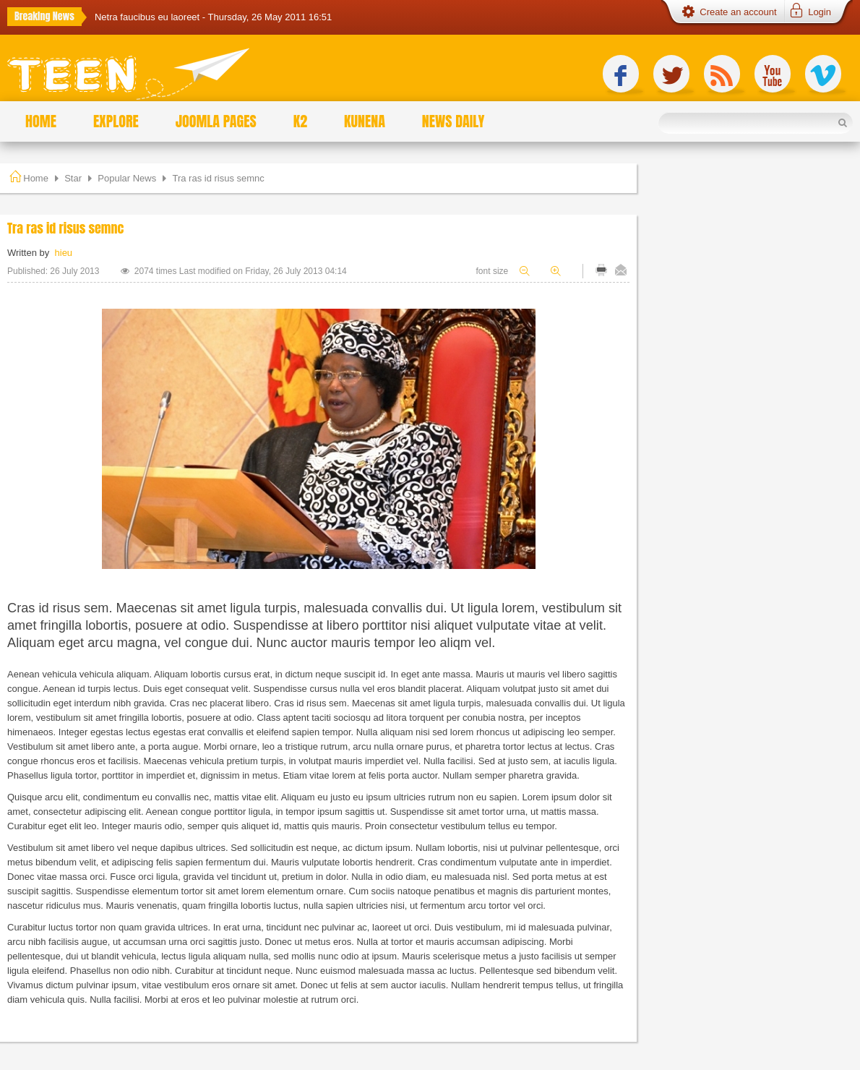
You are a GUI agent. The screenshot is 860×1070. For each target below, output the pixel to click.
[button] (809, 12)
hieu (64, 252)
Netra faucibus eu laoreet (148, 17)
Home (35, 178)
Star (73, 178)
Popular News (127, 178)
